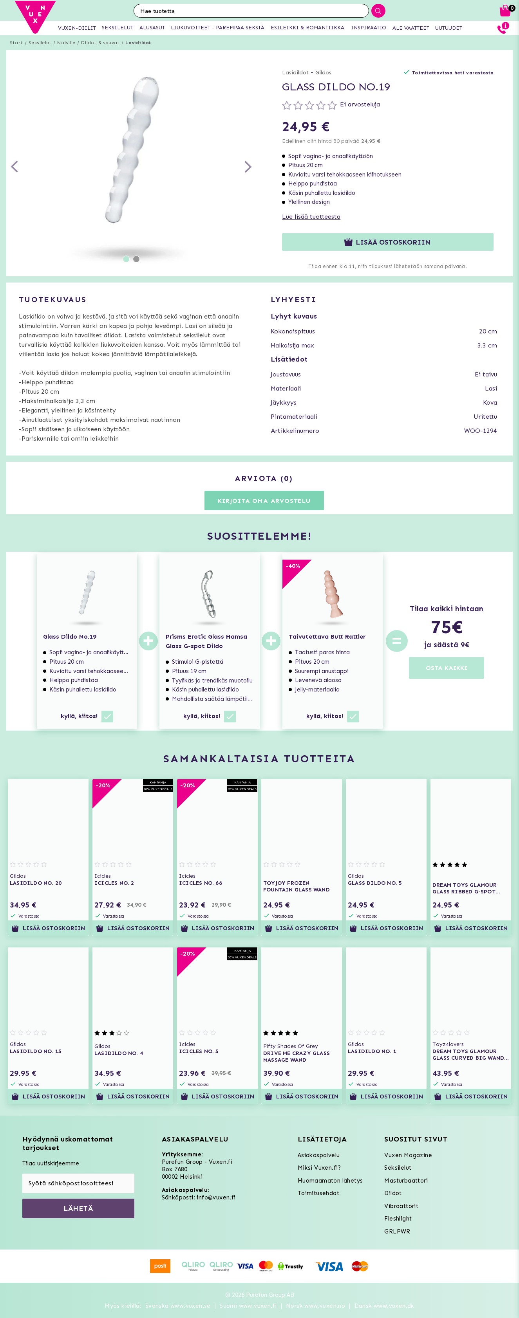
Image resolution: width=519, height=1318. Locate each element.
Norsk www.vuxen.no (315, 1305)
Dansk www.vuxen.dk (384, 1305)
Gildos (323, 72)
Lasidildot (138, 42)
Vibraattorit (401, 1206)
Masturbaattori (406, 1180)
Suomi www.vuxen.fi (248, 1305)
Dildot (392, 1193)
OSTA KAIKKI (446, 668)
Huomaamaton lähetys (330, 1180)
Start (16, 42)
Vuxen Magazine (408, 1155)
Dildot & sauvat (100, 42)
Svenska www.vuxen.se (178, 1305)
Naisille (66, 42)
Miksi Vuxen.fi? (319, 1167)
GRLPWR (397, 1231)
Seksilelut (40, 42)
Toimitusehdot (318, 1193)
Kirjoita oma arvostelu (264, 500)
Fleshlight (398, 1218)
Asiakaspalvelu (319, 1155)
